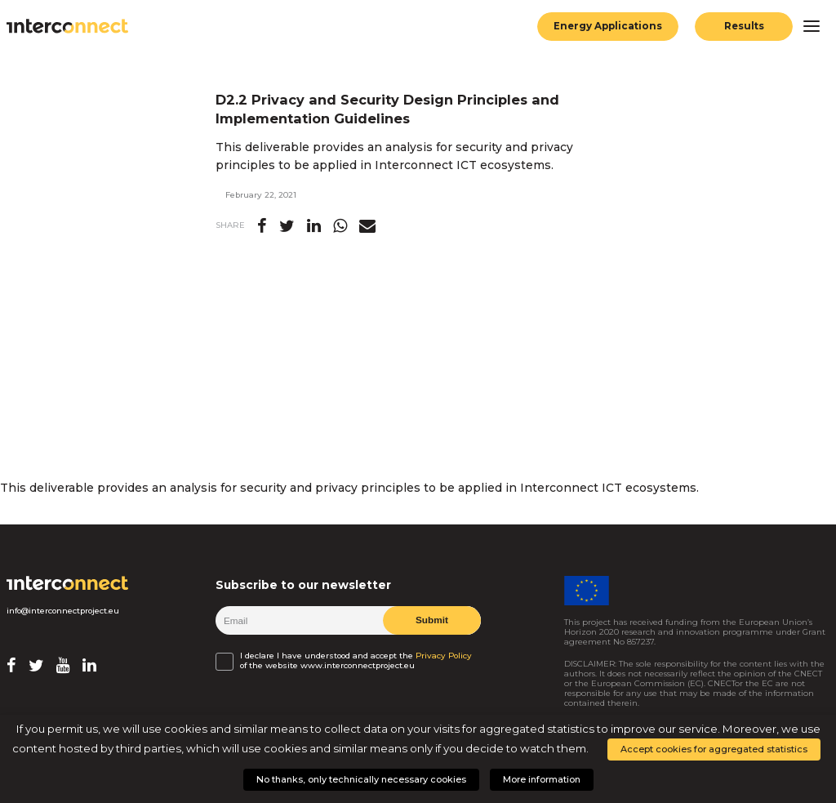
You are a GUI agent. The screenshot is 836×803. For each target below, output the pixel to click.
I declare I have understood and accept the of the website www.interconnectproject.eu (356, 661)
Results (744, 26)
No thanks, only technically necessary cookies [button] (361, 779)
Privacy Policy (444, 656)
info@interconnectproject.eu (63, 610)
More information (541, 779)
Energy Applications (608, 26)
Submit (432, 620)
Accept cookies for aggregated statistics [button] (713, 749)
